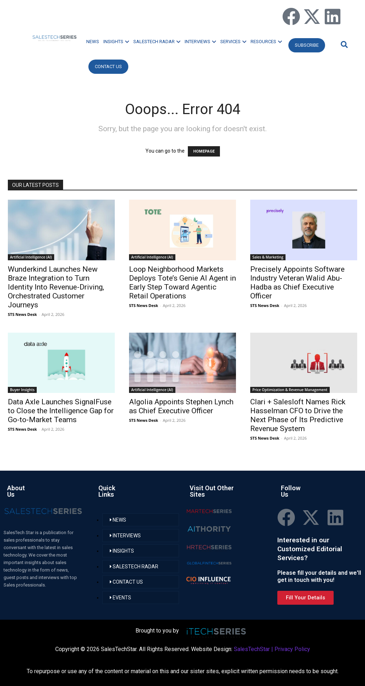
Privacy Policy (292, 649)
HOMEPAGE (204, 151)
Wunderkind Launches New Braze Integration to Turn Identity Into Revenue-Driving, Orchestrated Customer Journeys (56, 287)
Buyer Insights (22, 389)
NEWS (92, 41)
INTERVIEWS (200, 41)
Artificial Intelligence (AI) (31, 257)
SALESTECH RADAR (156, 41)
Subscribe (307, 45)
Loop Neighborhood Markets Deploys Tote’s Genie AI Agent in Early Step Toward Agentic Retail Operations (182, 282)
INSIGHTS (116, 41)
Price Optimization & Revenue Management (290, 389)
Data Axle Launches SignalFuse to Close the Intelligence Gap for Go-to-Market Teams (61, 411)
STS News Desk (22, 314)
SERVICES (233, 41)
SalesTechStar (252, 649)
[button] (343, 44)
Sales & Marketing (267, 257)
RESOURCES (266, 41)
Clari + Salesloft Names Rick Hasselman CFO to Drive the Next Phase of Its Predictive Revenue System (297, 415)
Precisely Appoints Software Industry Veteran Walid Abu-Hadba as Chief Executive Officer (297, 282)
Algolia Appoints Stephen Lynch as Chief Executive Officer (181, 406)
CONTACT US (108, 66)
